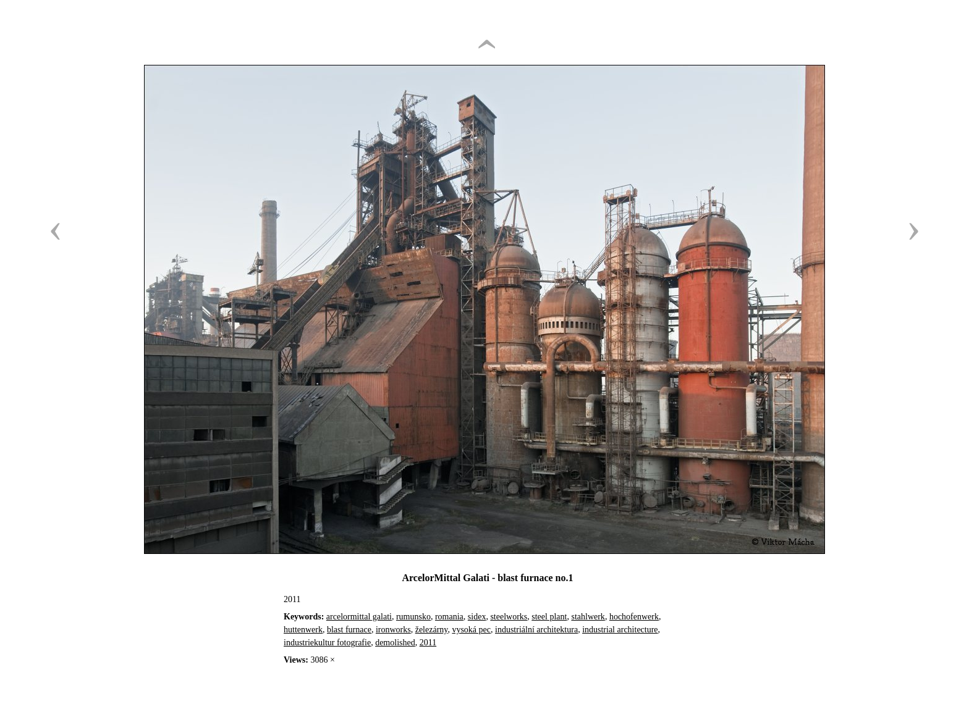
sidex (477, 616)
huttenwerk (303, 629)
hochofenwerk (634, 616)
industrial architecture (620, 629)
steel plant (549, 616)
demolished (395, 642)
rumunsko (413, 616)
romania (449, 616)
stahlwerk (587, 616)
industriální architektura (536, 629)
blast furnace (349, 629)
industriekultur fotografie (327, 642)
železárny (431, 629)
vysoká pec (471, 629)
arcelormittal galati (359, 616)
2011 (428, 642)
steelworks (508, 616)
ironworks (393, 629)
